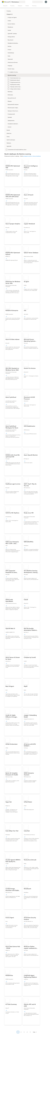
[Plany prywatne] (31, 2)
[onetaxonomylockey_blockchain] (6, 23)
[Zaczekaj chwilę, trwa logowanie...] (46, 2)
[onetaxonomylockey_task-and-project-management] (6, 123)
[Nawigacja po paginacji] (27, 1033)
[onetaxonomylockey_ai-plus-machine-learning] (6, 75)
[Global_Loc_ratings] (5, 136)
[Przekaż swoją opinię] (25, 2)
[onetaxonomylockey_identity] (6, 59)
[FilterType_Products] (5, 10)
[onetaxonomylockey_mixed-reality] (6, 104)
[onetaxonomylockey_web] (6, 126)
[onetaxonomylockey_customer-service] (6, 36)
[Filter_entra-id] (6, 98)
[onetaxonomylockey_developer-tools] (6, 43)
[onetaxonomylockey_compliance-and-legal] (6, 33)
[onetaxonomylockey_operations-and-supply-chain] (6, 110)
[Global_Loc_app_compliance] (5, 146)
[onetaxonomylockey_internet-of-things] (6, 68)
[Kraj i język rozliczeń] (37, 2)
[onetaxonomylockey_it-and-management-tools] (6, 72)
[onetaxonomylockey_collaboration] (6, 27)
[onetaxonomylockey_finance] (6, 49)
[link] (13, 173)
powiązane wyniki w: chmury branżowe (32, 156)
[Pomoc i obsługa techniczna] (27, 2)
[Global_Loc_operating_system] (5, 139)
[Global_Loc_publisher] (5, 142)
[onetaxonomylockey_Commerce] (6, 30)
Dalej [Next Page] (34, 1032)
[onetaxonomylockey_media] (6, 94)
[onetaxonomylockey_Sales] (6, 117)
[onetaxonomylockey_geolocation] (6, 52)
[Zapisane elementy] (29, 2)
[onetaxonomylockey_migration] (6, 101)
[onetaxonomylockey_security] (6, 120)
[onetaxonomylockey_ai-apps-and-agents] (6, 17)
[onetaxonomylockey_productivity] (6, 114)
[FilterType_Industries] (5, 130)
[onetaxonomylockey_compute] (6, 62)
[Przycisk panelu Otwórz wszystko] (5, 6)
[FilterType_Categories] (5, 14)
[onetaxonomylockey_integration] (6, 65)
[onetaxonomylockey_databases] (6, 39)
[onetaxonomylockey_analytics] (6, 20)
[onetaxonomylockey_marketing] (6, 91)
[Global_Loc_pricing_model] (5, 133)
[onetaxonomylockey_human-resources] (6, 55)
